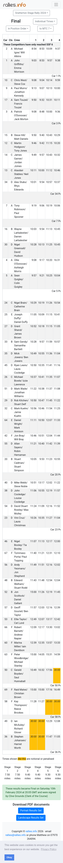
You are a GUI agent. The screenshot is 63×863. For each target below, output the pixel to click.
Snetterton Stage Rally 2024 (30, 12)
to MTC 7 (44, 28)
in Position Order (17, 28)
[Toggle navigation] (56, 4)
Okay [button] (9, 857)
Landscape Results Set (31, 817)
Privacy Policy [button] (48, 849)
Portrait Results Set (30, 810)
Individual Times (44, 21)
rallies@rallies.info (15, 835)
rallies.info (31, 831)
